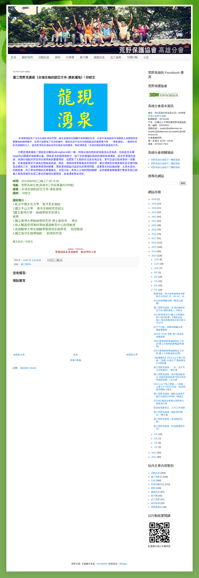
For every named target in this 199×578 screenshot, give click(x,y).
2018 (154, 234)
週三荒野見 (26, 264)
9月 (156, 272)
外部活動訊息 (157, 484)
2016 (154, 242)
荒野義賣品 (156, 507)
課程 (57, 57)
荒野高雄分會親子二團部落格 (165, 163)
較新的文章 (19, 354)
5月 (156, 290)
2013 (154, 255)
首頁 (13, 57)
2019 (154, 229)
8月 (156, 276)
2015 (154, 247)
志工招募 (155, 499)
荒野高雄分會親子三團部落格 (165, 167)
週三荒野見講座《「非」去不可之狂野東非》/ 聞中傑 (169, 368)
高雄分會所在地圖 (157, 116)
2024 (154, 208)
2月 (156, 443)
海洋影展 (155, 503)
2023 (154, 212)
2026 (154, 199)
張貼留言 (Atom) (28, 368)
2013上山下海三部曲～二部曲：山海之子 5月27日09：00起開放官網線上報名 (169, 387)
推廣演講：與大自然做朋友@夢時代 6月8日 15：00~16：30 (169, 295)
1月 (156, 447)
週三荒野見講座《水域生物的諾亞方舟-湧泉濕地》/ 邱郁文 (169, 309)
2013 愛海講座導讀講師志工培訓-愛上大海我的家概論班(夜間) (169, 344)
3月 (156, 438)
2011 (154, 457)
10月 (156, 268)
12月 (156, 259)
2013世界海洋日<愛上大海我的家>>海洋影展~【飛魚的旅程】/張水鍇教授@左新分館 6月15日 (169, 318)
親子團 (84, 57)
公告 (146, 57)
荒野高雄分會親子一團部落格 (165, 159)
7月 (156, 281)
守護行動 (132, 57)
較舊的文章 (132, 354)
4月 (156, 434)
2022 (154, 216)
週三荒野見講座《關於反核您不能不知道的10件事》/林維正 (169, 395)
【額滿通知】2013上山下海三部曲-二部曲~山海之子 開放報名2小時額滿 (169, 360)
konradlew (102, 563)
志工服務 (115, 57)
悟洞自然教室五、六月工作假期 (169, 407)
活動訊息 (43, 57)
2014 (154, 251)
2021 (154, 221)
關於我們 (27, 57)
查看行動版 (75, 360)
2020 (154, 225)
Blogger (123, 563)
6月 (156, 285)
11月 (156, 263)
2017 (154, 238)
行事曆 (70, 57)
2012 (154, 452)
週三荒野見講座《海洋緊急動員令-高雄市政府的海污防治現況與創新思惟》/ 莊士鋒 (170, 377)
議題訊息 (99, 57)
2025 (154, 203)
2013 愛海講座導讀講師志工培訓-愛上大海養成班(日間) (169, 352)
